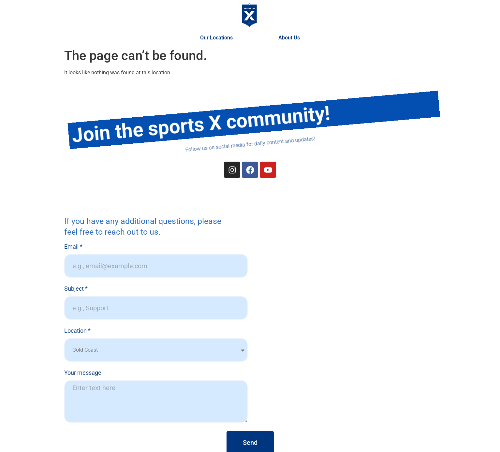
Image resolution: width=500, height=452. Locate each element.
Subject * (76, 289)
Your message (82, 373)
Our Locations (218, 38)
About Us (289, 38)
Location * (77, 331)
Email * (73, 247)
